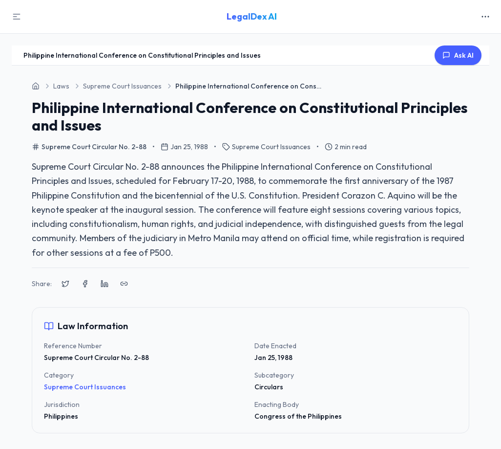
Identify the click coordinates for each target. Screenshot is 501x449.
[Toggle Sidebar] (16, 16)
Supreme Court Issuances (85, 386)
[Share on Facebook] (85, 284)
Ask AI (458, 55)
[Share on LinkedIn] (104, 284)
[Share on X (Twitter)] (65, 284)
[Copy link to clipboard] (124, 284)
